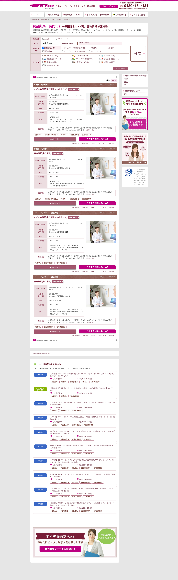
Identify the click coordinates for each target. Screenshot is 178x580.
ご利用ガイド (121, 15)
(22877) (107, 62)
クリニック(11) (95, 51)
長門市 (126, 94)
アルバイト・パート (63, 39)
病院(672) (93, 48)
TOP (37, 15)
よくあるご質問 (138, 15)
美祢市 (126, 82)
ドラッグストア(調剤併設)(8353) (73, 48)
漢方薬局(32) (47, 51)
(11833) (107, 56)
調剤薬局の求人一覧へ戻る (42, 353)
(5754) (109, 59)
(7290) (80, 62)
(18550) (80, 56)
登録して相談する (109, 6)
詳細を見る (55, 139)
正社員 (45, 39)
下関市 (126, 79)
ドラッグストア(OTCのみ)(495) (73, 51)
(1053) (49, 62)
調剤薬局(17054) (48, 48)
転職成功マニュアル (72, 15)
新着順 (107, 80)
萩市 (125, 85)
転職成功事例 (53, 15)
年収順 (114, 80)
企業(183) (110, 48)
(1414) (50, 65)
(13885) (50, 56)
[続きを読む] (91, 130)
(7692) (82, 59)
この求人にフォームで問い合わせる (97, 139)
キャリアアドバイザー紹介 (98, 15)
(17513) (51, 59)
